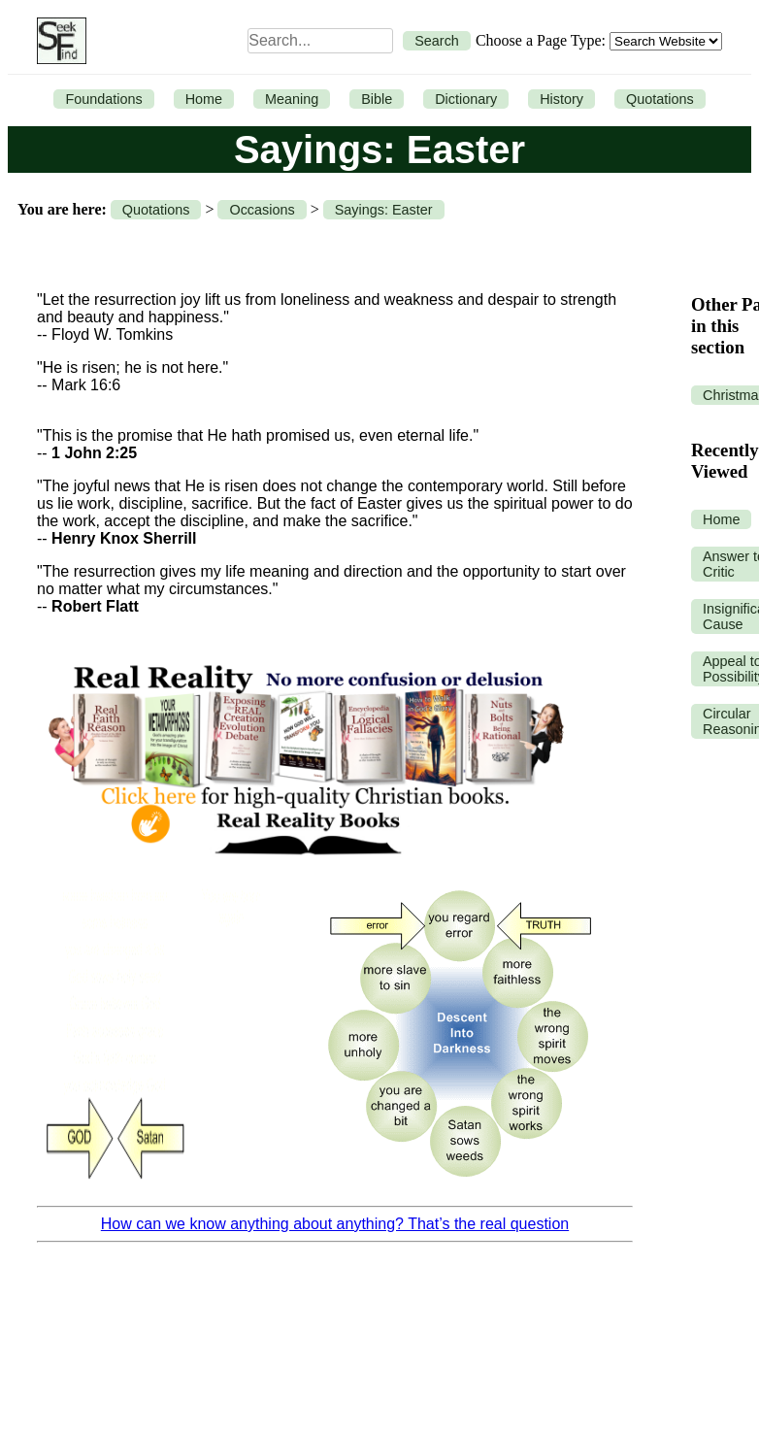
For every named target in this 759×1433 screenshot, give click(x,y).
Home (203, 99)
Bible (376, 99)
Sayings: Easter (384, 209)
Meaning (291, 99)
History (561, 99)
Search (436, 41)
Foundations (103, 99)
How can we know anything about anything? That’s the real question (335, 1224)
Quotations (660, 99)
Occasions (261, 209)
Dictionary (466, 99)
